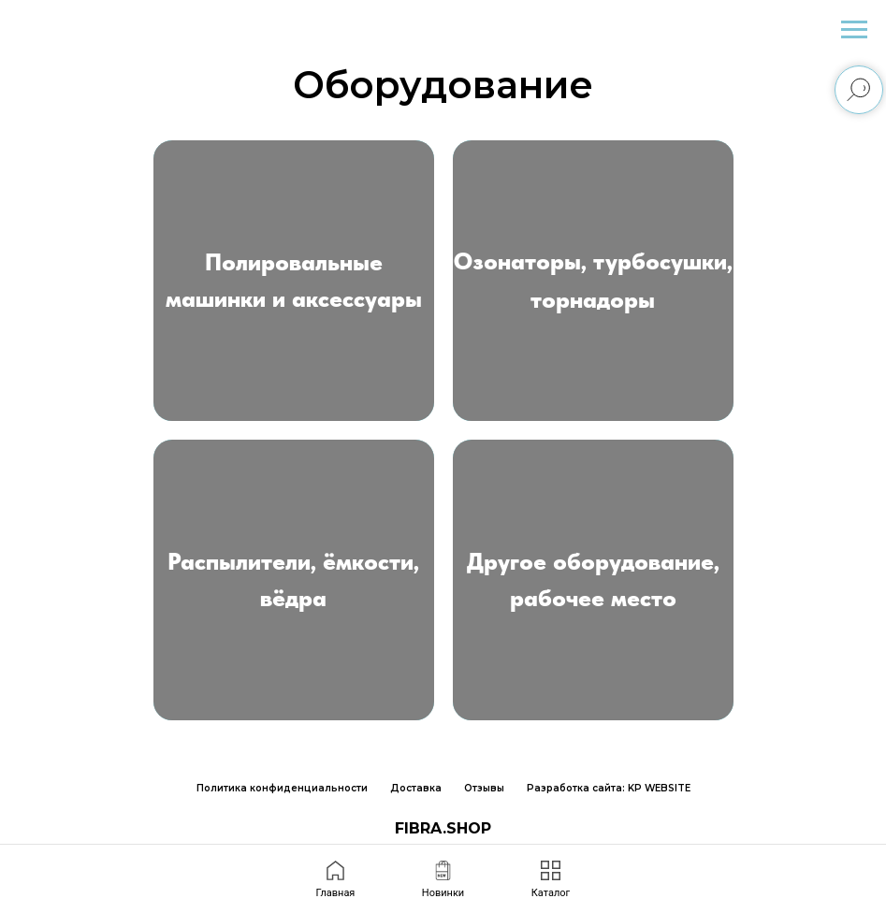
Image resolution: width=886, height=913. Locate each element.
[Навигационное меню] (854, 30)
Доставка (416, 788)
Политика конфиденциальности (282, 788)
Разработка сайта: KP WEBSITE (608, 788)
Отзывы (484, 788)
